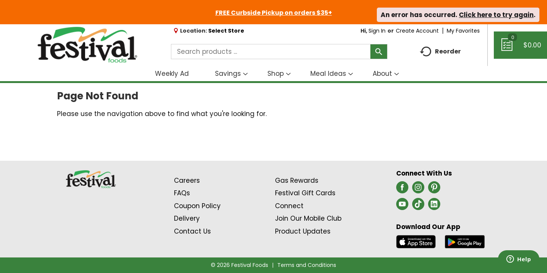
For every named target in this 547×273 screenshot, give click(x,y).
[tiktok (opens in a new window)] (418, 206)
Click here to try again (496, 14)
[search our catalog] (378, 51)
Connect (289, 205)
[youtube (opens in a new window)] (402, 206)
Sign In (377, 31)
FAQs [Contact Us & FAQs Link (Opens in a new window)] (182, 193)
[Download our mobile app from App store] (416, 241)
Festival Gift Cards (305, 193)
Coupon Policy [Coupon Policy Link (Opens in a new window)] (197, 205)
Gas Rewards (296, 180)
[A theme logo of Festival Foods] (87, 45)
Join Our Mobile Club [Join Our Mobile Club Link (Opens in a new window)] (308, 218)
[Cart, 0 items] (520, 48)
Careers (187, 180)
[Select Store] (227, 31)
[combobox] (279, 51)
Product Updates (302, 231)
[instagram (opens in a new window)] (418, 189)
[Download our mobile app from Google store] (465, 241)
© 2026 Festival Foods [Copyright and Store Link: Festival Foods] (239, 265)
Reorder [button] (440, 52)
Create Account (417, 31)
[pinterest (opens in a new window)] (434, 189)
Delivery (187, 218)
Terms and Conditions (306, 265)
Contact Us (192, 231)
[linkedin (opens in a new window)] (434, 206)
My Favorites (464, 31)
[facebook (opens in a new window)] (402, 189)
